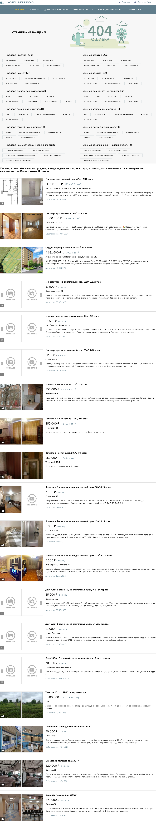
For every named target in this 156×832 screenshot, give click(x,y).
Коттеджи (34, 96)
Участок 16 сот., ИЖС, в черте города (65, 697)
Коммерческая (134, 10)
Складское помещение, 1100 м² (62, 766)
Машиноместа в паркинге (29, 137)
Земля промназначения (46, 119)
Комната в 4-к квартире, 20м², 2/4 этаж (66, 424)
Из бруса (9, 106)
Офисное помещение (14, 155)
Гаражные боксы (54, 137)
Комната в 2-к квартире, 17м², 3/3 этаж (66, 389)
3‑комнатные (47, 60)
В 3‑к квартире (11, 83)
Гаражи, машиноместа (109, 10)
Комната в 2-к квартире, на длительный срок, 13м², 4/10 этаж (78, 561)
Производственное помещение (18, 165)
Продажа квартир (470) (19, 55)
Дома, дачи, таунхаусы (56, 10)
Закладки (124, 2)
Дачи (20, 96)
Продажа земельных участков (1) (24, 114)
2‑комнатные (29, 60)
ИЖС (8, 119)
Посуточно (111, 65)
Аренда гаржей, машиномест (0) (102, 132)
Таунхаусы (50, 96)
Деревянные (32, 101)
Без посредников (54, 65)
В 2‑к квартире (60, 78)
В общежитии (11, 78)
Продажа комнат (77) (17, 73)
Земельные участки (83, 10)
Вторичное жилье (13, 65)
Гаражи (8, 137)
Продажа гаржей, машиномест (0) (25, 132)
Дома (8, 96)
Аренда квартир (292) (95, 55)
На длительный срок (91, 65)
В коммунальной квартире (35, 78)
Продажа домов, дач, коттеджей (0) (26, 91)
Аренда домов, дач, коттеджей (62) (103, 96)
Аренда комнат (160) (95, 73)
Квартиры (19, 10)
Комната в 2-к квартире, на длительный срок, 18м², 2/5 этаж (78, 492)
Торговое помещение (40, 155)
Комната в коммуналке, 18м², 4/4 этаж (66, 458)
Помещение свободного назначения (20, 160)
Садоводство (23, 119)
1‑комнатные (11, 60)
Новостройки (33, 65)
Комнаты (34, 10)
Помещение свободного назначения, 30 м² (68, 732)
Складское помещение (52, 160)
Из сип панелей (51, 101)
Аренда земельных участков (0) (101, 114)
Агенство (67, 119)
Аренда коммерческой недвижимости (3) (107, 150)
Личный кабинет (143, 2)
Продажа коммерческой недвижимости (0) (30, 150)
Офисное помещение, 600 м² (61, 800)
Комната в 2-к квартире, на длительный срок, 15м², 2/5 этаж (78, 526)
